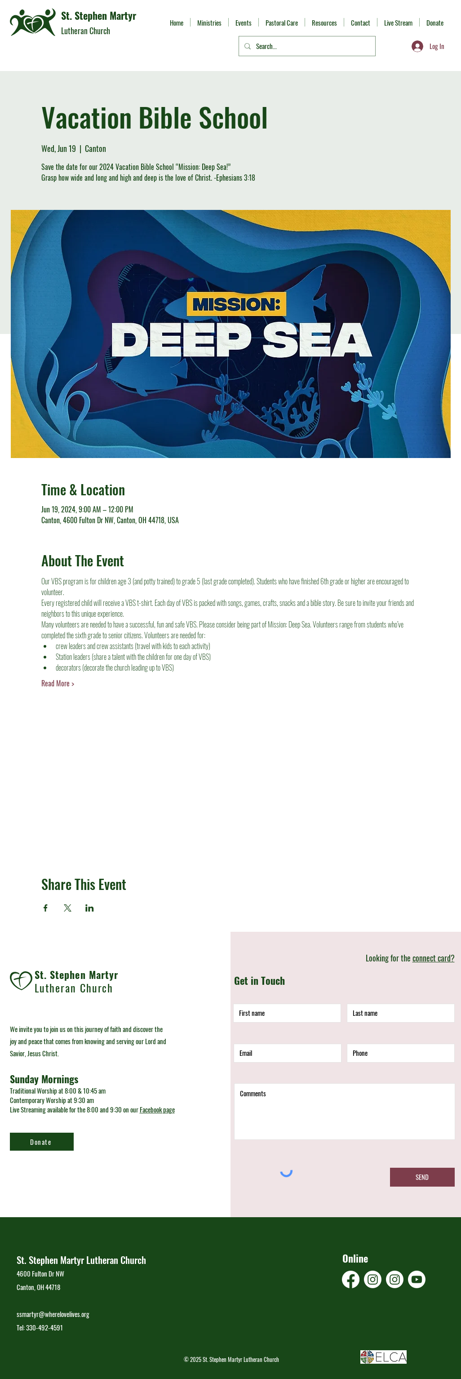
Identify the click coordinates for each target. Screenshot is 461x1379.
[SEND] (422, 1177)
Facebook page (157, 1109)
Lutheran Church (85, 30)
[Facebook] (350, 1279)
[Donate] (42, 1142)
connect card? (433, 958)
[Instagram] (372, 1279)
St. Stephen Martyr (98, 15)
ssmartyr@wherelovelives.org (53, 1314)
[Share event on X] (67, 908)
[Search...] (306, 46)
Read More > (57, 683)
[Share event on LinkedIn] (89, 908)
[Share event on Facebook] (45, 908)
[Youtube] (417, 1279)
